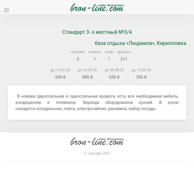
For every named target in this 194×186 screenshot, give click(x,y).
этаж (109, 52)
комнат (95, 52)
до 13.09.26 (141, 70)
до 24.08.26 (87, 70)
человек (78, 52)
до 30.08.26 (114, 70)
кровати (124, 52)
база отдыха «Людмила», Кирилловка (140, 43)
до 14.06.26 (60, 70)
